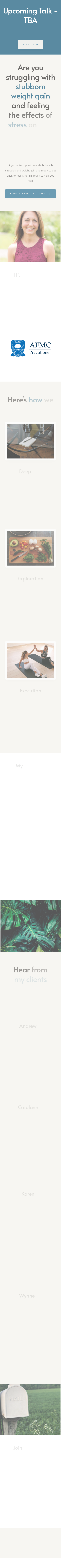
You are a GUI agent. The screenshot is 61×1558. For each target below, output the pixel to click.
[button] (30, 44)
